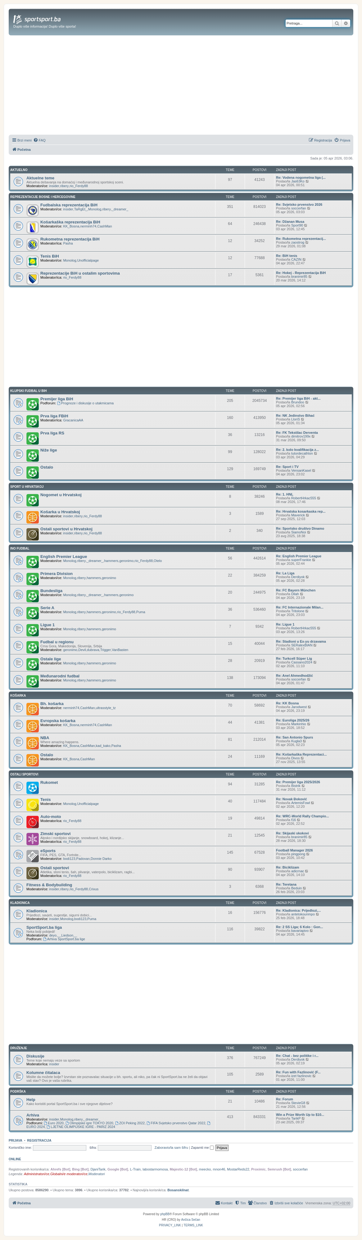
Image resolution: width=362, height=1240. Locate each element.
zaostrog (297, 242)
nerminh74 (88, 226)
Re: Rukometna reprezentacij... (301, 238)
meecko (205, 1169)
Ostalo (46, 467)
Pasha (68, 243)
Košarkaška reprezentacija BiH (70, 222)
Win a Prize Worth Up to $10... (300, 1114)
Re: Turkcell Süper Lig (294, 658)
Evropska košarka (57, 720)
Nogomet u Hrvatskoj (61, 494)
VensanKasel (301, 470)
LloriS (295, 419)
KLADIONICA (20, 903)
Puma (140, 612)
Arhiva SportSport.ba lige (64, 939)
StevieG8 (298, 1103)
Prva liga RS (52, 433)
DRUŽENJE (18, 1048)
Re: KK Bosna (287, 703)
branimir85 (299, 276)
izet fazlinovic (301, 1076)
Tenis (45, 799)
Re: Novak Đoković (291, 799)
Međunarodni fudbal (59, 676)
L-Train (135, 1169)
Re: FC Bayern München (295, 590)
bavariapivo (300, 930)
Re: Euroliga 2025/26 (293, 720)
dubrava (93, 650)
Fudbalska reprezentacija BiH (68, 205)
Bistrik (296, 786)
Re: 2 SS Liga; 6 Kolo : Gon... (299, 927)
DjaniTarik (97, 1169)
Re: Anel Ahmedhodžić (294, 675)
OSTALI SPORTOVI (24, 774)
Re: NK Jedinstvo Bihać (295, 415)
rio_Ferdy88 (79, 186)
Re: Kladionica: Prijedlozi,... (298, 910)
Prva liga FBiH (54, 416)
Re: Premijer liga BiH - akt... (298, 398)
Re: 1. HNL (284, 494)
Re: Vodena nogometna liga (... (301, 177)
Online (15, 1159)
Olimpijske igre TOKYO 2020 (89, 1123)
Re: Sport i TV (287, 467)
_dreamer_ (120, 209)
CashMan (104, 226)
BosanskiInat (177, 1190)
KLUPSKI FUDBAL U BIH (28, 391)
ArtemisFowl (300, 803)
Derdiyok (298, 577)
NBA (44, 737)
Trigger (105, 650)
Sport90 (297, 225)
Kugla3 (296, 741)
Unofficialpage (88, 260)
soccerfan (298, 208)
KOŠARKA (18, 695)
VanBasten (120, 650)
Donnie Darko (101, 858)
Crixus (93, 889)
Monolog (94, 209)
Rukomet (49, 782)
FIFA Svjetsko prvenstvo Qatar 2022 (176, 1123)
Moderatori (96, 1174)
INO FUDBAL (19, 548)
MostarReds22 (238, 1169)
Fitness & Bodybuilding (49, 885)
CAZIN (296, 259)
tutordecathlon (302, 453)
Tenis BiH (49, 256)
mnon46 (219, 1169)
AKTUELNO (19, 170)
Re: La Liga (285, 573)
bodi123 (69, 858)
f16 (293, 820)
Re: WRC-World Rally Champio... (302, 816)
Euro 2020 (54, 1123)
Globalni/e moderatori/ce (69, 1174)
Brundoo (297, 402)
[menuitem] (39, 140)
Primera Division (56, 573)
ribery (64, 186)
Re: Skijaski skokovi (292, 833)
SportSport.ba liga (44, 927)
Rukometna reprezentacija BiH (70, 239)
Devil (82, 650)
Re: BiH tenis (286, 256)
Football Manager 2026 (294, 850)
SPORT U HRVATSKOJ (26, 486)
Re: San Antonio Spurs (294, 737)
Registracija (39, 1140)
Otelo (158, 561)
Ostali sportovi (54, 867)
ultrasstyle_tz (106, 708)
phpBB (165, 1214)
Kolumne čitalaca (43, 1072)
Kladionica (36, 911)
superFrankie (301, 560)
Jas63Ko (298, 181)
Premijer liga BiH (56, 399)
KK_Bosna (71, 226)
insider (54, 186)
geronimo (126, 561)
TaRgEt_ (80, 209)
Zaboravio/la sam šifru (171, 1147)
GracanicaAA (73, 420)
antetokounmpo (303, 914)
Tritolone (297, 611)
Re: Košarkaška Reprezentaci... (301, 754)
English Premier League (63, 556)
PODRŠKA (18, 1091)
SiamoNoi (298, 532)
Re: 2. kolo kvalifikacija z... (297, 450)
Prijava (15, 1140)
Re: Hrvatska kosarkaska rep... (301, 511)
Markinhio (298, 724)
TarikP (296, 1118)
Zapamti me (202, 1147)
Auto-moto (50, 816)
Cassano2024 (301, 662)
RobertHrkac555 (303, 498)
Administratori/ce (36, 1174)
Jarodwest (299, 707)
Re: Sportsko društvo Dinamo (300, 528)
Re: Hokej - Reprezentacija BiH (301, 273)
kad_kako (103, 746)
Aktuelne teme (40, 178)
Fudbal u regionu (57, 642)
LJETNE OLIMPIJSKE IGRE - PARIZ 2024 (81, 1127)
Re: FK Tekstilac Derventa (297, 432)
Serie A (47, 607)
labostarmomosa (155, 1169)
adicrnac (297, 871)
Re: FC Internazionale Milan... (300, 607)
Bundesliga (51, 590)
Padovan (83, 858)
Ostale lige (50, 659)
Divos (295, 758)
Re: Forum (284, 1099)
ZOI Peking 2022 (130, 1123)
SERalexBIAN (301, 645)
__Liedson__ (67, 935)
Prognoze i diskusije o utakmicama (85, 403)
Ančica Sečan (190, 1219)
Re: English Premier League (298, 556)
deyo (53, 935)
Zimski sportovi (55, 833)
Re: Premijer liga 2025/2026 (298, 782)
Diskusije (35, 1056)
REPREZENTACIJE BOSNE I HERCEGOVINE (42, 197)
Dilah (295, 594)
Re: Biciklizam (287, 867)
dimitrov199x (300, 436)
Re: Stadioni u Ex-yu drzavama (301, 641)
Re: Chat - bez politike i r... (297, 1056)
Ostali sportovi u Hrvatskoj (66, 529)
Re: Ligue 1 (285, 624)
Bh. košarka (52, 703)
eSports (48, 850)
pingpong (298, 854)
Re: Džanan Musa (290, 221)
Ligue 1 (47, 624)
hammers (111, 561)
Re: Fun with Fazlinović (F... (298, 1072)
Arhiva (32, 1115)
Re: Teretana (286, 884)
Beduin (296, 888)
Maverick (298, 515)
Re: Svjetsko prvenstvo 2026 (299, 204)
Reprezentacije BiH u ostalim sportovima (80, 273)
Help (30, 1099)
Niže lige (48, 450)
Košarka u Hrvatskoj (60, 512)
